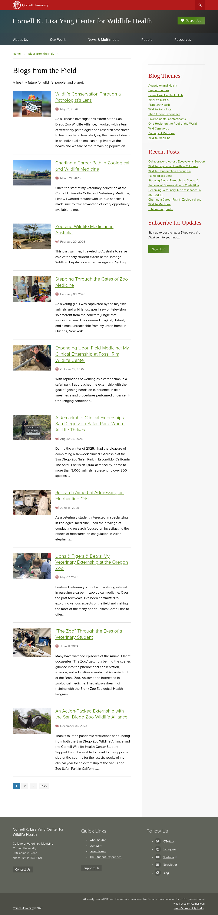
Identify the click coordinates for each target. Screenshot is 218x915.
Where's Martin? (158, 100)
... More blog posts (160, 209)
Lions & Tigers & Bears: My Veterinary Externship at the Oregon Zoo (91, 562)
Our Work (96, 846)
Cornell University (23, 908)
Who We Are (98, 840)
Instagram (170, 849)
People (146, 39)
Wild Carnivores (158, 128)
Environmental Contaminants (167, 119)
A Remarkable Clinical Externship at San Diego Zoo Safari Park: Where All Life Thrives (91, 424)
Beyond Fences (158, 90)
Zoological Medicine (161, 133)
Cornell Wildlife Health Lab (165, 95)
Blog (166, 873)
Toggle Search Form (200, 5)
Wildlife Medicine (159, 138)
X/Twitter (170, 841)
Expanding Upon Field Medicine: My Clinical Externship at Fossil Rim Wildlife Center (92, 354)
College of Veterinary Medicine (33, 843)
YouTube (170, 857)
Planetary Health (159, 105)
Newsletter (170, 865)
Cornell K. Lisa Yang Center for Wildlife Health (82, 21)
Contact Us (22, 869)
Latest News (98, 851)
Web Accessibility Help (189, 908)
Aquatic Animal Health (162, 85)
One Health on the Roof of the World (172, 123)
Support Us (191, 20)
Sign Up (159, 249)
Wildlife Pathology (160, 109)
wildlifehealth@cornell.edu (189, 903)
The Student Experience (164, 114)
